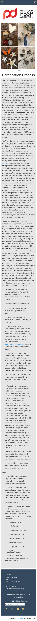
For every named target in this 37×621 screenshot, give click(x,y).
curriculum (5, 163)
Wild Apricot (20, 618)
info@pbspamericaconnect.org (15, 588)
